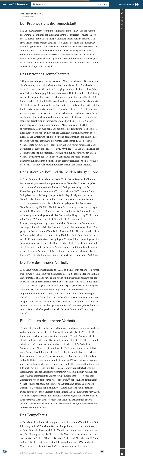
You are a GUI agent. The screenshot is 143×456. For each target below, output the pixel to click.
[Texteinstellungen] (103, 4)
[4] (30, 285)
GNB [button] (97, 4)
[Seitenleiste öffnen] (140, 239)
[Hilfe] (140, 454)
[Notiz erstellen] (140, 29)
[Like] (140, 18)
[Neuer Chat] (140, 25)
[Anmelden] (137, 4)
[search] (63, 4)
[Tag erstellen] (140, 22)
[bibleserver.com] (18, 4)
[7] (88, 441)
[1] (59, 88)
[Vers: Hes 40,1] (140, 14)
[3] (82, 148)
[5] (78, 379)
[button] (5, 4)
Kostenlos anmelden (126, 4)
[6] (54, 437)
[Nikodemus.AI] (5, 451)
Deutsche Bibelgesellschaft (38, 16)
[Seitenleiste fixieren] (140, 11)
